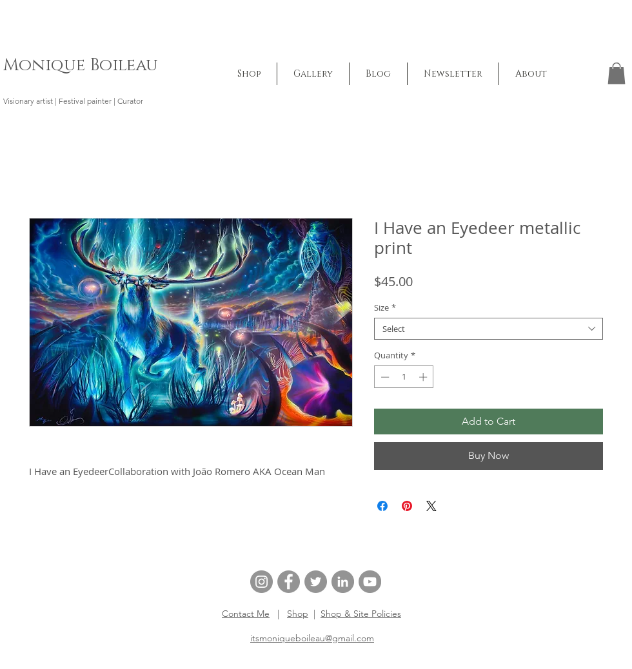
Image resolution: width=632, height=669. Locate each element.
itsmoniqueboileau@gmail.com (312, 638)
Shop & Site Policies (361, 613)
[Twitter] (315, 581)
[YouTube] (370, 581)
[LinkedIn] (342, 581)
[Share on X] (431, 506)
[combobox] (488, 329)
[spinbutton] (404, 377)
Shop (297, 613)
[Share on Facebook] (382, 506)
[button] (313, 74)
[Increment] (424, 377)
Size (385, 307)
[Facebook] (288, 581)
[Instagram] (261, 581)
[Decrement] (383, 377)
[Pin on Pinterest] (407, 506)
